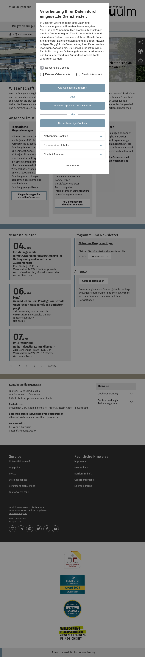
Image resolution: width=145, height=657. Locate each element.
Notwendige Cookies (57, 67)
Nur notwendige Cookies (72, 123)
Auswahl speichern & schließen (72, 105)
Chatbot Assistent (91, 74)
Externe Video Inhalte (57, 74)
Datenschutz (72, 165)
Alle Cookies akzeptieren (72, 87)
